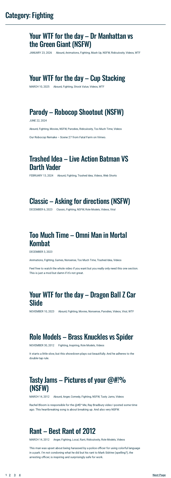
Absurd (60, 52)
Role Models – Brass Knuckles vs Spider (81, 336)
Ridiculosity (118, 52)
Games (59, 260)
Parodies (73, 129)
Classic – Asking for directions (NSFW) (79, 201)
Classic (60, 209)
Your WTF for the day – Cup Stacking (77, 78)
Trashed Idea (85, 175)
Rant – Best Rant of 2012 (62, 431)
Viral (113, 209)
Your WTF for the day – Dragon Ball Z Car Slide (82, 298)
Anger (66, 396)
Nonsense (70, 260)
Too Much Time (103, 129)
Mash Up (96, 52)
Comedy (75, 396)
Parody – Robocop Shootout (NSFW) (76, 111)
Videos (130, 52)
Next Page (159, 475)
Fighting (85, 52)
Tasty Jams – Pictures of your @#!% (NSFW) (77, 383)
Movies (54, 129)
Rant (82, 439)
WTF (137, 52)
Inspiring (74, 345)
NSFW (106, 52)
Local (75, 439)
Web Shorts (110, 175)
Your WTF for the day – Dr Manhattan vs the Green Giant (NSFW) (81, 39)
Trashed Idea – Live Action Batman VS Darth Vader (78, 162)
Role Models (92, 209)
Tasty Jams (108, 396)
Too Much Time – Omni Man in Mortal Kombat (78, 238)
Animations (72, 52)
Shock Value (81, 86)
